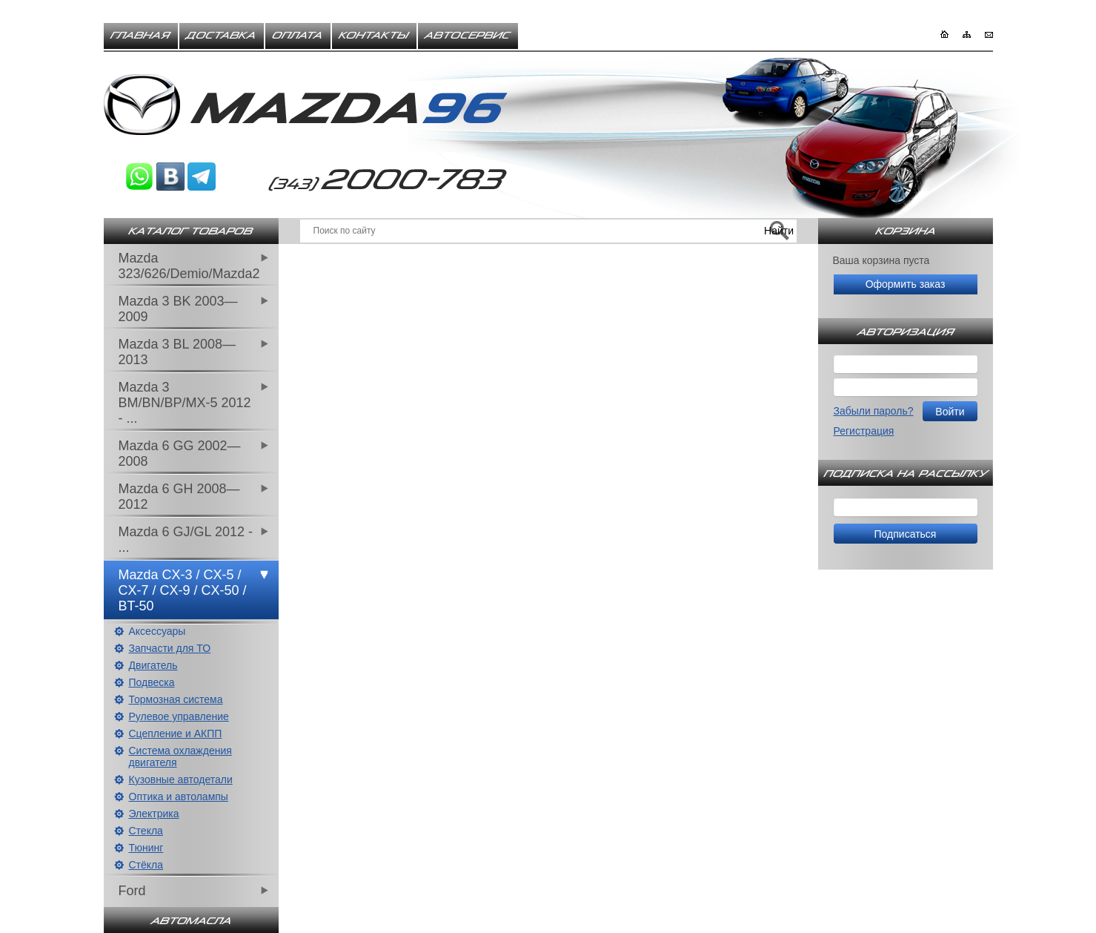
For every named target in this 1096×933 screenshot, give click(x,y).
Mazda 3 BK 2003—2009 (178, 309)
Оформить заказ (906, 284)
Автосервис (468, 36)
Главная (140, 36)
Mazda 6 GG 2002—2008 (180, 453)
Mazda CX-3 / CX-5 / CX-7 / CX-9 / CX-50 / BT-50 (183, 590)
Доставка (221, 36)
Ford (132, 890)
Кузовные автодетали (181, 779)
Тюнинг (146, 848)
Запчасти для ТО (170, 648)
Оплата (298, 36)
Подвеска (152, 682)
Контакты (374, 36)
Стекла (146, 831)
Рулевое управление (179, 716)
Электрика (154, 814)
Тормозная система (176, 699)
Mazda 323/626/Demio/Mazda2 (189, 266)
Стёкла (146, 865)
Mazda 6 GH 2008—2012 (179, 496)
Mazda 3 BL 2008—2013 (177, 352)
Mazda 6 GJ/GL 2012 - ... (186, 539)
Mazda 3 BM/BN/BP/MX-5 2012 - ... (185, 403)
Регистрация (864, 431)
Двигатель (153, 665)
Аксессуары (157, 631)
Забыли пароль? (874, 411)
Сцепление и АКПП (175, 733)
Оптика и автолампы (178, 796)
